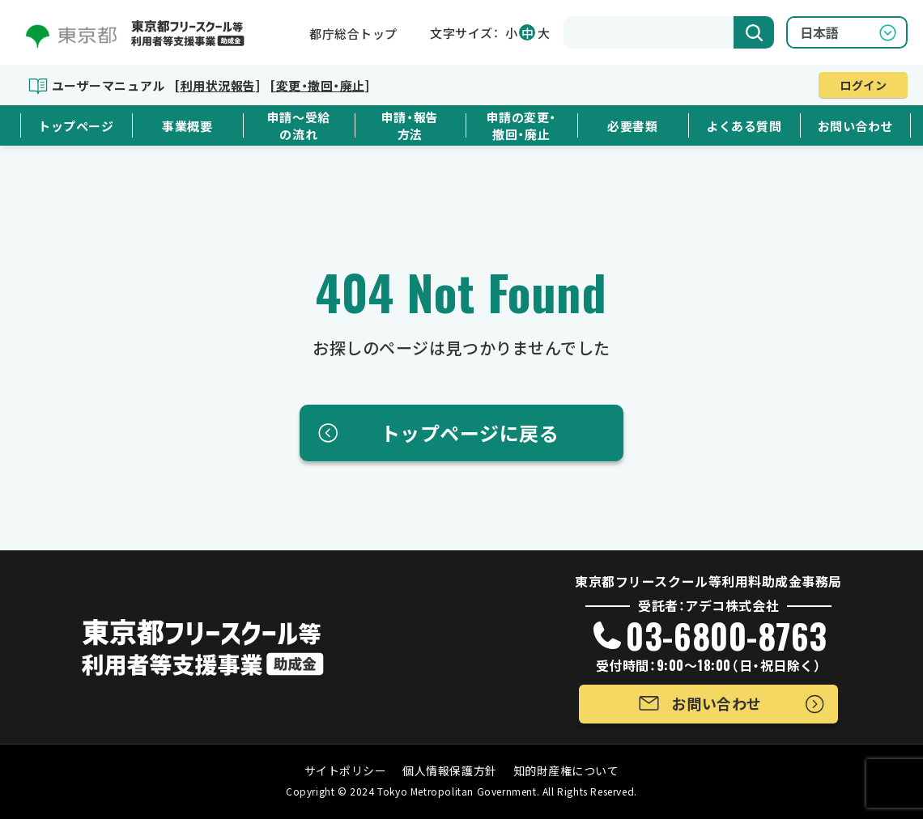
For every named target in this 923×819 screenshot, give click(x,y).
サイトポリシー (345, 770)
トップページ (75, 125)
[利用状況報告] (217, 85)
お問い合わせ (855, 125)
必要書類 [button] (632, 125)
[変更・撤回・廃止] (319, 85)
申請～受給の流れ (298, 125)
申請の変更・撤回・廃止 (521, 125)
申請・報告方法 (410, 125)
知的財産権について (566, 770)
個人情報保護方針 (449, 770)
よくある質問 (743, 125)
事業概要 (187, 125)
